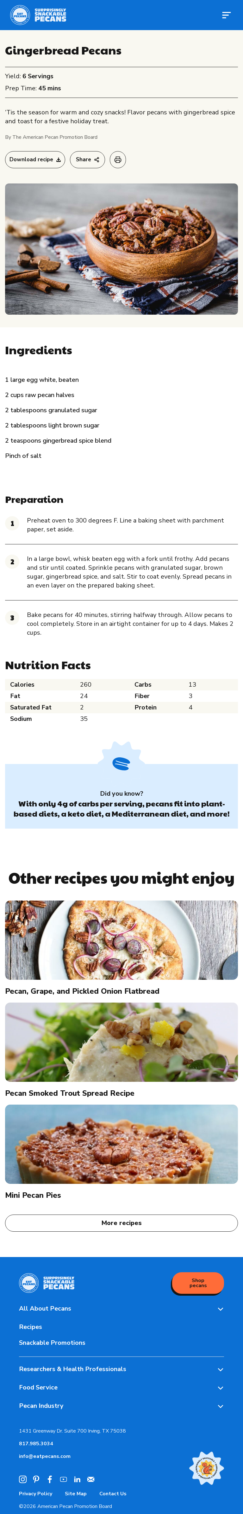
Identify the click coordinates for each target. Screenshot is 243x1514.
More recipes (122, 1223)
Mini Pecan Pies (33, 1195)
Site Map (76, 1493)
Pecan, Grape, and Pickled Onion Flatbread (82, 991)
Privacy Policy (35, 1493)
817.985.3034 (36, 1443)
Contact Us (113, 1493)
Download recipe (35, 159)
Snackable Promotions (52, 1342)
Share (87, 159)
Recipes (30, 1327)
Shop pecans (198, 1283)
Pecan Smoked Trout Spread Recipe (69, 1093)
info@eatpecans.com (45, 1456)
